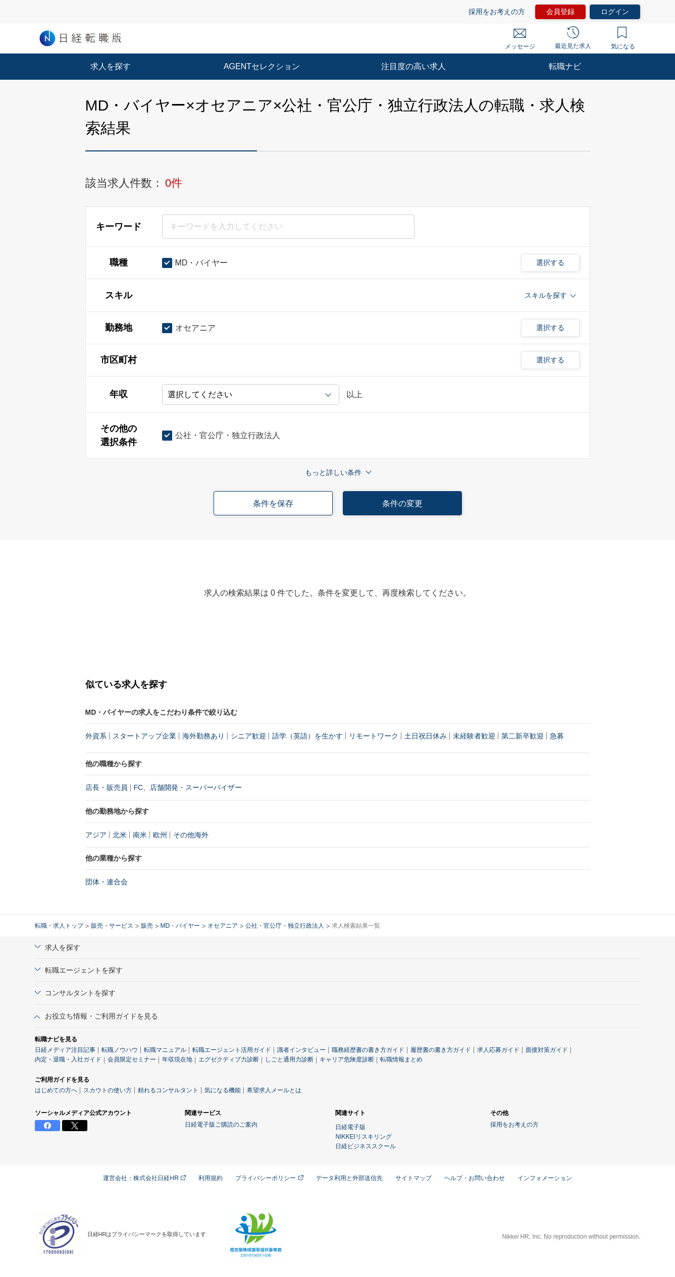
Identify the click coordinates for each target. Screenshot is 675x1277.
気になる (623, 38)
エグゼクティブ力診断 (228, 1059)
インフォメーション (544, 1178)
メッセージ (520, 39)
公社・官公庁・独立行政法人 (284, 925)
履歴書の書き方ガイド (440, 1049)
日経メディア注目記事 (65, 1049)
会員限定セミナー (132, 1059)
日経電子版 (350, 1127)
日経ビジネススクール (365, 1146)
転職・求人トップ (59, 925)
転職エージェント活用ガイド (231, 1049)
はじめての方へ (56, 1090)
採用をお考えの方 (497, 12)
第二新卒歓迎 (522, 736)
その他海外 (191, 835)
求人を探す (110, 66)
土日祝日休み (425, 736)
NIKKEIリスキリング (363, 1136)
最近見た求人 (573, 37)
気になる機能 (222, 1090)
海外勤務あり (203, 736)
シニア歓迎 (248, 736)
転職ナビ (565, 66)
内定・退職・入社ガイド (68, 1059)
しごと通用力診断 (289, 1059)
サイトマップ (413, 1178)
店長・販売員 (106, 787)
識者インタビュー (301, 1049)
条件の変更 (402, 503)
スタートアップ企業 (144, 736)
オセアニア (222, 925)
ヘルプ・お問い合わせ (474, 1178)
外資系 (96, 736)
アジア (96, 835)
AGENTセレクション (262, 66)
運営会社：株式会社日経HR (144, 1178)
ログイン (615, 12)
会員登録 (560, 12)
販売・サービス (112, 925)
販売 (147, 925)
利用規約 (210, 1178)
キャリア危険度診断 (347, 1059)
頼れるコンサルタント (168, 1090)
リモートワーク (373, 736)
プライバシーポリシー (269, 1178)
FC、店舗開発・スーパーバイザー (188, 787)
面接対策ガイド (547, 1049)
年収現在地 (177, 1059)
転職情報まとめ (401, 1059)
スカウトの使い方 (107, 1090)
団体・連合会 (106, 882)
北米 (120, 835)
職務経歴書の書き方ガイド (368, 1049)
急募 (557, 736)
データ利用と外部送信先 (349, 1178)
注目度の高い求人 (413, 66)
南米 (140, 835)
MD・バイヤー (180, 925)
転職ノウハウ (119, 1049)
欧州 (160, 835)
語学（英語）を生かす (307, 736)
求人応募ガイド (498, 1049)
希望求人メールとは (274, 1090)
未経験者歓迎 (474, 736)
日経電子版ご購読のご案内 (221, 1124)
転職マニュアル (165, 1049)
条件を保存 (273, 503)
